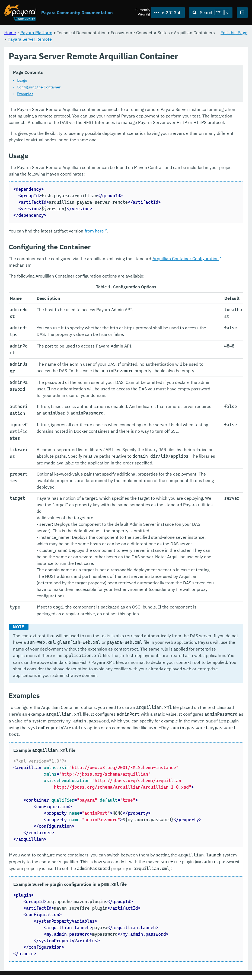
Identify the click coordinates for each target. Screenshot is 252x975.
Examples (25, 94)
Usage (22, 80)
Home (10, 32)
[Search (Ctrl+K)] (210, 12)
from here (94, 231)
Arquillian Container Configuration (185, 259)
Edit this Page (234, 32)
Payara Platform (36, 32)
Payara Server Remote (30, 39)
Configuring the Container (38, 87)
